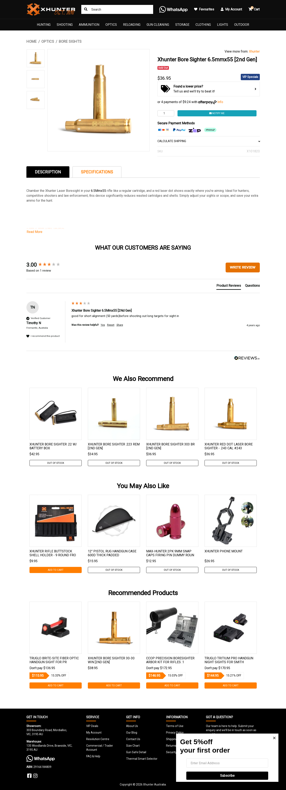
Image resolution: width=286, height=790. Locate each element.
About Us (132, 726)
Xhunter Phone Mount (224, 551)
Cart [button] (254, 8)
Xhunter (254, 51)
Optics (111, 25)
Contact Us (133, 739)
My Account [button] (231, 9)
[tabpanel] (55, 427)
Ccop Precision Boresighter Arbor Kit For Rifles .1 (170, 660)
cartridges (155, 196)
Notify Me (217, 113)
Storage (182, 25)
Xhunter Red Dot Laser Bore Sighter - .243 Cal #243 (229, 446)
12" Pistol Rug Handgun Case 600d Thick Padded (112, 553)
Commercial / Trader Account (99, 747)
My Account (94, 732)
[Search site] (85, 9)
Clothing (203, 25)
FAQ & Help (93, 756)
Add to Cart (55, 570)
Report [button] (110, 325)
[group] (47, 265)
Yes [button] (103, 325)
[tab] (47, 172)
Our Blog (131, 732)
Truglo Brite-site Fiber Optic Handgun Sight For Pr (54, 660)
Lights (222, 25)
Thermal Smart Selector (141, 758)
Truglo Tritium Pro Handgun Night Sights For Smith (229, 660)
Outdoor (241, 25)
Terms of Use (174, 726)
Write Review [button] (242, 267)
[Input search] (117, 9)
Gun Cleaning (158, 25)
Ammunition (89, 25)
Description (48, 172)
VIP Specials (250, 77)
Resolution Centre (97, 739)
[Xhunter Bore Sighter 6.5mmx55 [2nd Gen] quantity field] (165, 113)
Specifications (97, 172)
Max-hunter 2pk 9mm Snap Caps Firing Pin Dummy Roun (170, 553)
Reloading (131, 25)
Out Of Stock (55, 463)
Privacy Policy (175, 732)
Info (220, 102)
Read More (34, 232)
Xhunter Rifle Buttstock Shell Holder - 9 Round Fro (52, 553)
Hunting (44, 25)
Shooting (65, 25)
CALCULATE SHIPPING (208, 141)
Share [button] (119, 325)
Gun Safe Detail (136, 752)
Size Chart (133, 745)
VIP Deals (92, 726)
